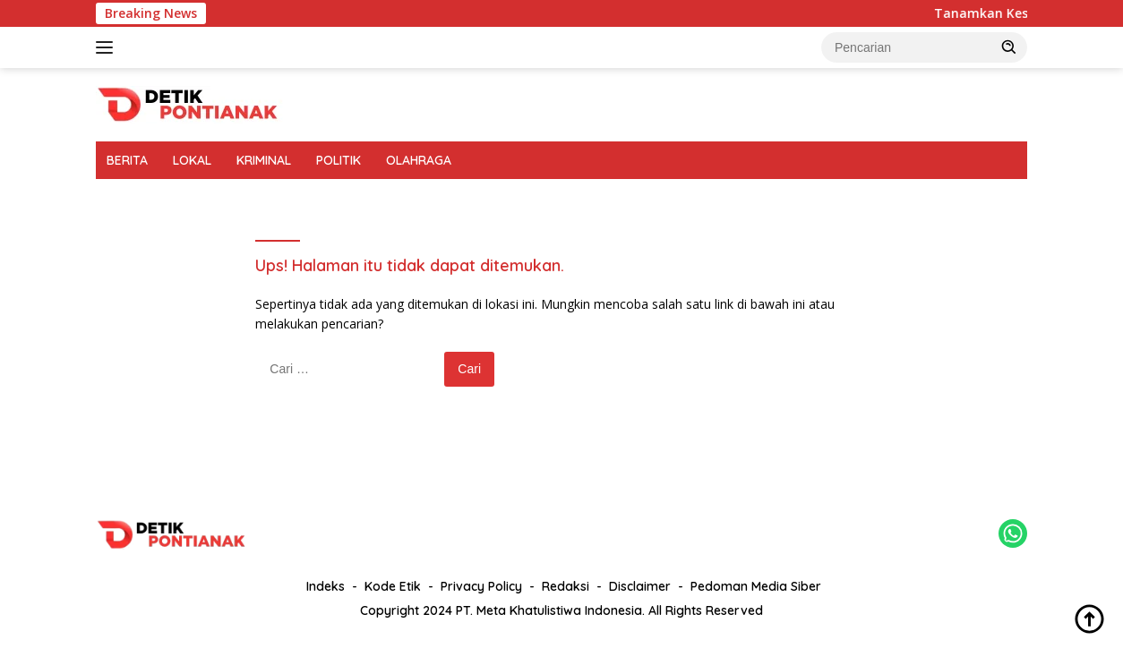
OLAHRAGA (418, 160)
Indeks (325, 586)
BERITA (127, 160)
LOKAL (192, 160)
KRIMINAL (263, 160)
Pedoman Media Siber (755, 586)
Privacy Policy (481, 586)
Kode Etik (392, 586)
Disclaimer (640, 586)
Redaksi (565, 586)
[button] (1009, 46)
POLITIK (338, 160)
